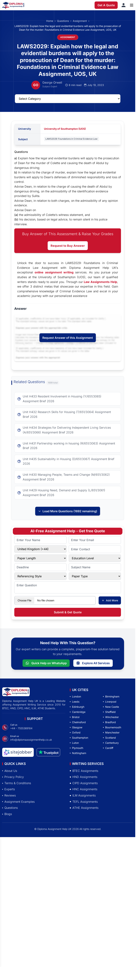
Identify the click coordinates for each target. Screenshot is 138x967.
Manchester (111, 732)
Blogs (7, 814)
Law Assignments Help (100, 282)
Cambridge (77, 711)
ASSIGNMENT (67, 37)
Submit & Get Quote (68, 612)
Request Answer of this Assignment (67, 338)
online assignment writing (54, 272)
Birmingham (111, 696)
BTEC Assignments (84, 771)
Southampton (79, 737)
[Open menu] (131, 5)
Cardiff (108, 747)
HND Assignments (83, 777)
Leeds (74, 701)
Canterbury (111, 742)
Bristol (74, 717)
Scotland (109, 737)
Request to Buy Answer (68, 245)
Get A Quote (106, 5)
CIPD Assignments (84, 783)
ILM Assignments (83, 795)
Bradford (109, 722)
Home (49, 20)
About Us (9, 771)
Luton (74, 742)
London (75, 696)
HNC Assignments (83, 789)
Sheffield (109, 711)
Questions (63, 20)
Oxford (75, 732)
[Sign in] (123, 5)
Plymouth (76, 747)
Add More (110, 600)
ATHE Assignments (84, 808)
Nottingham (78, 753)
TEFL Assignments (84, 801)
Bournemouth (112, 727)
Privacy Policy (13, 777)
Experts (8, 789)
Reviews (9, 795)
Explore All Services (93, 663)
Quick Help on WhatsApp (46, 663)
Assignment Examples (18, 801)
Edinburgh (77, 706)
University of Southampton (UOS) (65, 128)
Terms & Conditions (16, 783)
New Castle (111, 706)
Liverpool (109, 701)
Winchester (111, 717)
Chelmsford (78, 722)
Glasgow (76, 727)
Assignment (80, 20)
